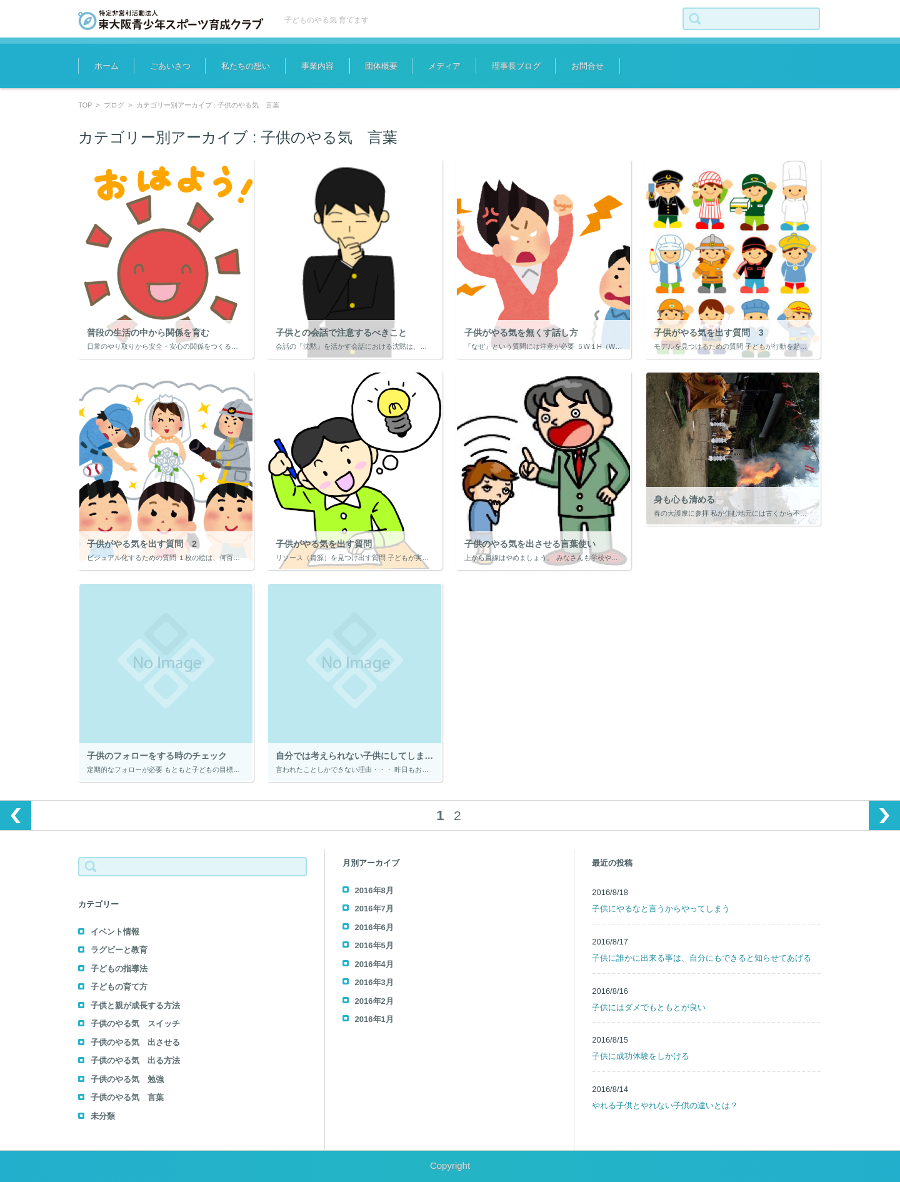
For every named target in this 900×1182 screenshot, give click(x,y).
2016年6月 (374, 927)
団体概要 (381, 66)
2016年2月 (374, 1001)
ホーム (106, 66)
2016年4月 (374, 964)
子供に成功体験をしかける (640, 1056)
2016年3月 (374, 982)
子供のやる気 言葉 (127, 1097)
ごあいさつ (170, 66)
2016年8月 (374, 890)
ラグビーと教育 (119, 949)
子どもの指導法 (119, 968)
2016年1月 (374, 1019)
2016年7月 (374, 908)
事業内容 (317, 66)
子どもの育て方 (119, 986)
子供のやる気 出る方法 (135, 1060)
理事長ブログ (516, 66)
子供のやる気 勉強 (127, 1079)
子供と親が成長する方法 (135, 1005)
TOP (85, 105)
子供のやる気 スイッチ (135, 1023)
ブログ (114, 105)
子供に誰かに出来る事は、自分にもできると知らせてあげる (701, 958)
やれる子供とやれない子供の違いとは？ (665, 1105)
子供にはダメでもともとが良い (649, 1007)
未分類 (103, 1116)
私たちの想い (245, 66)
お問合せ (587, 66)
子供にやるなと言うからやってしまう (661, 908)
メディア (444, 66)
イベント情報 (115, 931)
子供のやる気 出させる (135, 1042)
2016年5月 (374, 945)
